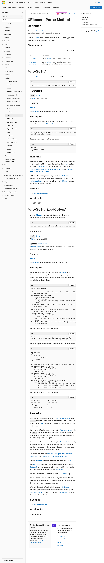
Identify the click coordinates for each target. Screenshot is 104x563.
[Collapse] (23, 12)
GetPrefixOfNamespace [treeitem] (13, 105)
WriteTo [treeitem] (9, 149)
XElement (36, 38)
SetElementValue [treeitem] (12, 142)
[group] (53, 85)
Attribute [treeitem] (9, 85)
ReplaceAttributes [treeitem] (12, 129)
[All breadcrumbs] (29, 13)
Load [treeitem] (8, 108)
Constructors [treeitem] (9, 71)
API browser (42, 14)
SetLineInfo (33, 467)
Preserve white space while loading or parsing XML (47, 169)
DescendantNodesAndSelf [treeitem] (14, 91)
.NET (34, 14)
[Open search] (95, 2)
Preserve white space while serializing (54, 456)
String (38, 95)
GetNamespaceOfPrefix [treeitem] (13, 102)
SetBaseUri (38, 460)
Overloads (85, 19)
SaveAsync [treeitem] (10, 135)
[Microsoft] (3, 2)
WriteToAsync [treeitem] (11, 152)
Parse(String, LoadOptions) (89, 24)
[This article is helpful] (97, 31)
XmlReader (65, 176)
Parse (66, 164)
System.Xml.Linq (41, 31)
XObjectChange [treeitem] (8, 185)
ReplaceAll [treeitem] (10, 125)
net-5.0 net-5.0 (36, 203)
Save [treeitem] (8, 132)
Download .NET (96, 7)
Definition (85, 17)
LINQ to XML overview (40, 193)
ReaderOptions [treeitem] (8, 34)
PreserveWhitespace (64, 418)
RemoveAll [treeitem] (10, 118)
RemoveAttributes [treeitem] (12, 122)
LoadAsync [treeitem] (10, 112)
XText (41, 423)
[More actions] (74, 13)
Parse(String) (32, 58)
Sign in (100, 2)
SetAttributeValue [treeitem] (12, 139)
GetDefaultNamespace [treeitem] (13, 98)
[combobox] (12, 16)
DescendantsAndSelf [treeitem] (13, 95)
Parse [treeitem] (8, 115)
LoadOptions (41, 166)
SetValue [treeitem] (9, 145)
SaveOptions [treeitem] (7, 37)
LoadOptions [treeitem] (7, 30)
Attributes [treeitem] (9, 88)
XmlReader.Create (36, 181)
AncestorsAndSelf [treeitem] (12, 81)
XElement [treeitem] (8, 68)
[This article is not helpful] (99, 31)
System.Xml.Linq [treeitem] (8, 24)
